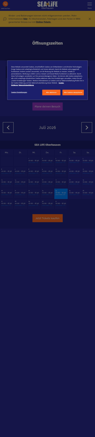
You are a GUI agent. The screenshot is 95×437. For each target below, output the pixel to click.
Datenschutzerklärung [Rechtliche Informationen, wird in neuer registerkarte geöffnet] (26, 85)
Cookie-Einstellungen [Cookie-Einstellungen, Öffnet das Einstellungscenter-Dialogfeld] (19, 92)
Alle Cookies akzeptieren (73, 92)
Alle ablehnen (51, 92)
